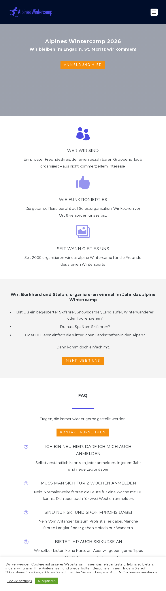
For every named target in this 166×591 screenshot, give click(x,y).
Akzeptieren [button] (47, 581)
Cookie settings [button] (19, 581)
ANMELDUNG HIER (83, 65)
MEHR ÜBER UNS (83, 361)
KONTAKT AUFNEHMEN (83, 432)
